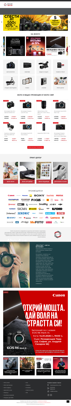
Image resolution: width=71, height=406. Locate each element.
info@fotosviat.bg (53, 391)
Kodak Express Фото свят (55, 385)
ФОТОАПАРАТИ (10, 67)
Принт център (6, 13)
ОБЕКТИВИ (27, 67)
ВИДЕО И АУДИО (43, 67)
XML (27, 392)
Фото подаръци (17, 0)
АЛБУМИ (43, 82)
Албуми (38, 9)
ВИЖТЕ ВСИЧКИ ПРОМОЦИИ (35, 147)
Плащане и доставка (8, 397)
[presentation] (1, 22)
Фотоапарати (6, 9)
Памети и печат (25, 9)
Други (60, 9)
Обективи (12, 9)
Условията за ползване (42, 401)
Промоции (30, 0)
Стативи (42, 9)
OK (68, 401)
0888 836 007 (52, 389)
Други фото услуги (25, 0)
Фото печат (5, 0)
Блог (34, 0)
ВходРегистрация (56, 5)
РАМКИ (27, 82)
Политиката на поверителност (44, 402)
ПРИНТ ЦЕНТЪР (60, 82)
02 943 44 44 (52, 387)
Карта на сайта (29, 390)
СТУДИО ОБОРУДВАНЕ (10, 82)
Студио (30, 9)
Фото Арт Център (10, 0)
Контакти (43, 0)
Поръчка (66, 5)
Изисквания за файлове (9, 395)
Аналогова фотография (53, 9)
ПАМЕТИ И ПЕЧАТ (60, 67)
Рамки (34, 9)
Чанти (46, 9)
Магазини (38, 0)
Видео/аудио (18, 9)
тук (43, 404)
